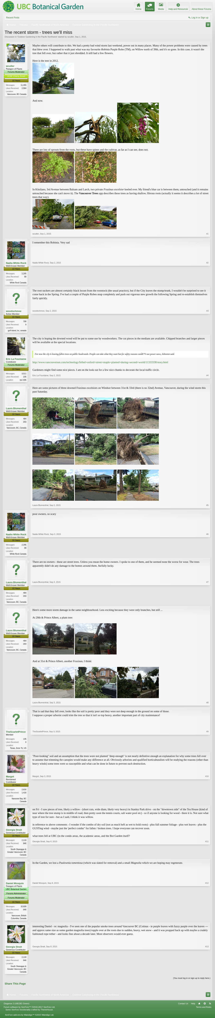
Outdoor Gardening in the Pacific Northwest (37, 37)
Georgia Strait (14, 832)
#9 (207, 749)
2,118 (24, 843)
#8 (207, 704)
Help (193, 1007)
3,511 (24, 374)
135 (24, 741)
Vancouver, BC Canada (16, 94)
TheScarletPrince (16, 733)
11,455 (23, 85)
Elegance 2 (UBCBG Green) (16, 1007)
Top (204, 1007)
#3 (207, 330)
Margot (10, 778)
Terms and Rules (203, 1010)
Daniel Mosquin (15, 886)
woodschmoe (13, 311)
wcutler (70, 37)
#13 (207, 974)
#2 (207, 282)
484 (24, 420)
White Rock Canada (18, 283)
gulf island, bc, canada (17, 331)
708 (24, 322)
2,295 (24, 274)
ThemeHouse (47, 1013)
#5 (207, 506)
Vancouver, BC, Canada (16, 429)
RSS (210, 1007)
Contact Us (183, 1007)
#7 (207, 603)
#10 (207, 803)
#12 (207, 921)
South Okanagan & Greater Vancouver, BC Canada (16, 854)
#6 (207, 554)
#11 (207, 857)
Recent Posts (12, 17)
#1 (207, 234)
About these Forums (201, 9)
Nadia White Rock (16, 263)
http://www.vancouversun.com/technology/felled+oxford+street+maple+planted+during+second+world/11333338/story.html (100, 362)
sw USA (23, 381)
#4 (207, 380)
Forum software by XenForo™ (29, 1010)
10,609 (23, 909)
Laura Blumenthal (16, 409)
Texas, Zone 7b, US (18, 750)
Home (199, 1007)
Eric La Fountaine (16, 359)
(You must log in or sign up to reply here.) (191, 981)
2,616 (24, 792)
